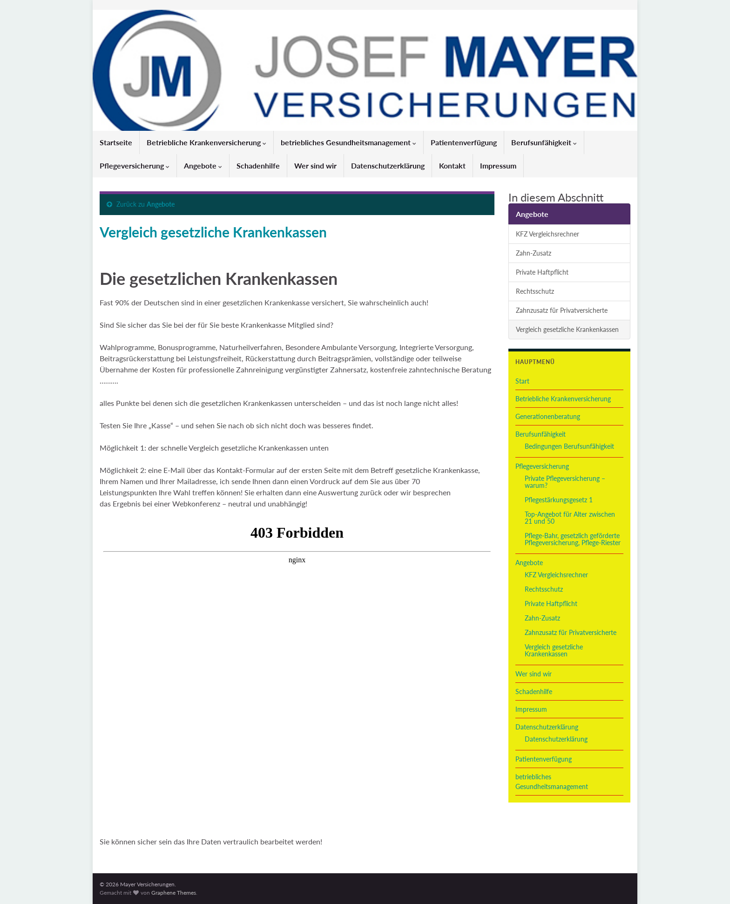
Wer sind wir (315, 165)
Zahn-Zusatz (533, 253)
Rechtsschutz (535, 291)
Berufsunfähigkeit (544, 142)
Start (522, 381)
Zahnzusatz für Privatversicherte (562, 310)
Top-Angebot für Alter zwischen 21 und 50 (570, 517)
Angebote (203, 165)
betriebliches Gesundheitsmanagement (348, 142)
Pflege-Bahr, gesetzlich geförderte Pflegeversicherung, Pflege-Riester (573, 539)
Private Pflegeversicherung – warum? (565, 481)
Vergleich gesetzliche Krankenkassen (567, 329)
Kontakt (452, 165)
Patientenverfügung (464, 142)
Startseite (116, 142)
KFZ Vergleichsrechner (547, 234)
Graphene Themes (173, 892)
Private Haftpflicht (542, 272)
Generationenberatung (547, 416)
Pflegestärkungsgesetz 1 (559, 500)
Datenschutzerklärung (388, 165)
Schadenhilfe (258, 165)
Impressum (498, 165)
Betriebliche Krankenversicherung (206, 142)
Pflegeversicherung (134, 165)
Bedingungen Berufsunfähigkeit (569, 446)
